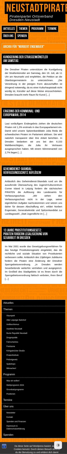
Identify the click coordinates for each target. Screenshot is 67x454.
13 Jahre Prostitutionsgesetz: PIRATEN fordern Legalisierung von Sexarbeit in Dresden (25, 234)
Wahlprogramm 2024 (15, 385)
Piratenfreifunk (12, 355)
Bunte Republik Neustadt (16, 333)
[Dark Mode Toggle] (58, 445)
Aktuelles (9, 29)
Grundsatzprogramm (15, 389)
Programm (37, 29)
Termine (52, 29)
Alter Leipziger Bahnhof (16, 320)
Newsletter (10, 413)
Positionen (10, 394)
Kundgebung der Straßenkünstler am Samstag (25, 59)
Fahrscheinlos (12, 342)
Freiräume (10, 346)
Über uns (8, 36)
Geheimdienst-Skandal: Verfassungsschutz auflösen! (22, 171)
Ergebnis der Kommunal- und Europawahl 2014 (21, 113)
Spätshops (10, 364)
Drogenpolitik (11, 337)
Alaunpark (10, 316)
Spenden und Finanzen (16, 421)
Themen (23, 29)
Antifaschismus (12, 324)
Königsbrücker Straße (15, 351)
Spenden (22, 36)
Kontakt (9, 417)
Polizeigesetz (12, 359)
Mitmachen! (11, 368)
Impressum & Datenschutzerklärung (15, 427)
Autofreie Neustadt (14, 329)
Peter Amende (37, 443)
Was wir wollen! (12, 381)
